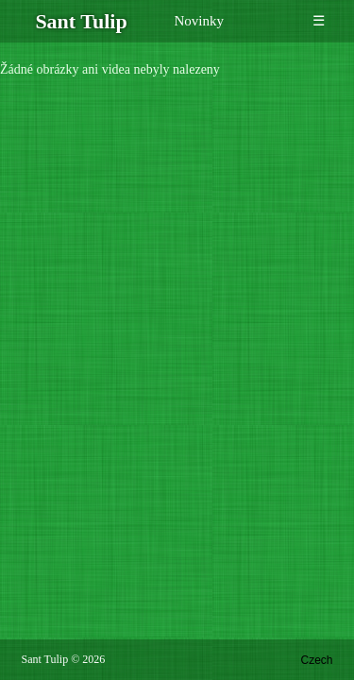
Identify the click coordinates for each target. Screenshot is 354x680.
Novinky (200, 20)
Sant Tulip (45, 659)
